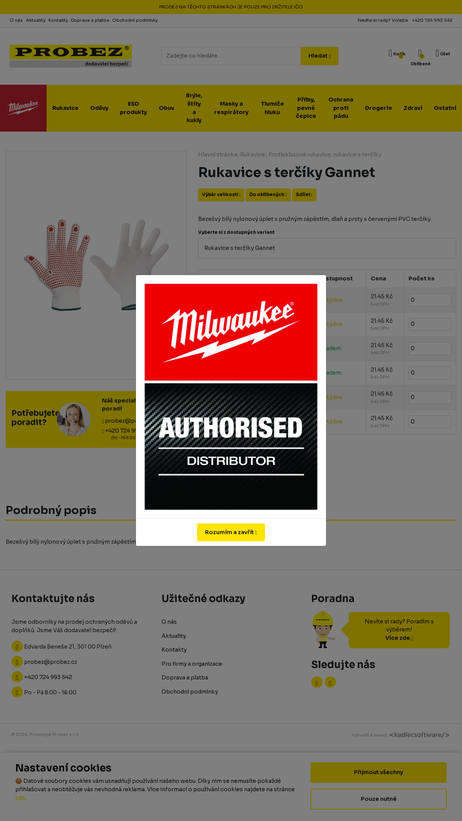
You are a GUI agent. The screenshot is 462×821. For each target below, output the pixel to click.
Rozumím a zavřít (231, 532)
